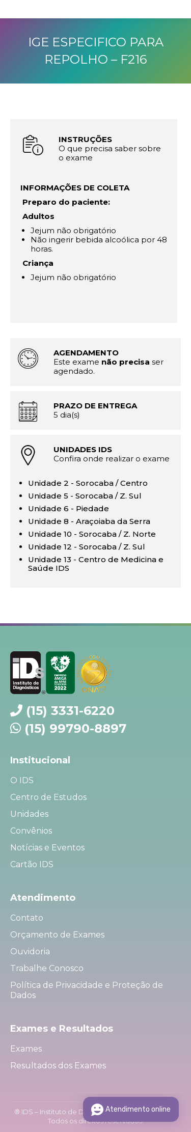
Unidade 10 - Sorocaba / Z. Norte (92, 534)
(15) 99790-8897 (75, 728)
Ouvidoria (30, 951)
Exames (26, 1049)
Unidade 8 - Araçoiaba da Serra (89, 521)
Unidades (29, 814)
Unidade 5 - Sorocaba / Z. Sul (85, 495)
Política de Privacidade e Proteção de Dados (86, 990)
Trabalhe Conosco (47, 968)
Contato (26, 918)
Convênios (31, 831)
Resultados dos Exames (58, 1065)
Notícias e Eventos (47, 847)
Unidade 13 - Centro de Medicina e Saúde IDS (95, 563)
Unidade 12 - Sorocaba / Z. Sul (86, 546)
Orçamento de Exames (57, 935)
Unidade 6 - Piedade (68, 508)
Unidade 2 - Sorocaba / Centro (88, 483)
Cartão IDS (31, 864)
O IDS (22, 780)
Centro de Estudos (48, 797)
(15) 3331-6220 (70, 710)
